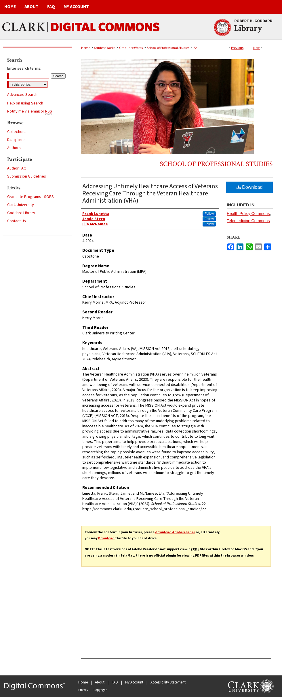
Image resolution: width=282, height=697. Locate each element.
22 (195, 47)
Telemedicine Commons (248, 220)
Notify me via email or (29, 111)
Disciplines (16, 140)
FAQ (115, 682)
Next (256, 47)
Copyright (100, 690)
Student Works (104, 47)
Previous (237, 47)
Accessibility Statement (168, 682)
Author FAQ (16, 168)
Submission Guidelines (26, 176)
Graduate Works (131, 47)
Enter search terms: (24, 68)
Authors (14, 148)
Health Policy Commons (248, 213)
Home (85, 47)
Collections (16, 132)
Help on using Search (25, 103)
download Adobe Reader (175, 532)
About (99, 682)
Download (250, 187)
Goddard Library (21, 213)
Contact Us (16, 221)
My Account (134, 682)
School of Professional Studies (168, 47)
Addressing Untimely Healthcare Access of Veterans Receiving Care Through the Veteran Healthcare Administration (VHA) (150, 193)
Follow (209, 213)
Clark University (20, 205)
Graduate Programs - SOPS (30, 197)
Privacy (83, 690)
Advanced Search (22, 95)
